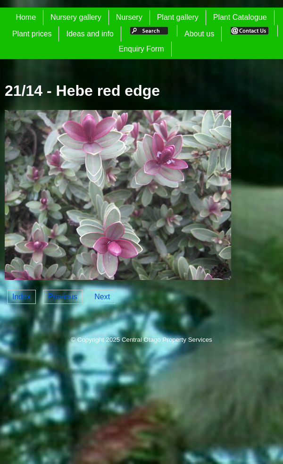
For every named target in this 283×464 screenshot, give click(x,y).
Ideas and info (90, 34)
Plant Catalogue (240, 17)
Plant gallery (178, 17)
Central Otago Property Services (167, 339)
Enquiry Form (141, 49)
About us (199, 34)
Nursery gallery (75, 17)
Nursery (129, 17)
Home (26, 17)
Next (102, 297)
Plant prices (32, 34)
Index (21, 297)
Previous (62, 297)
